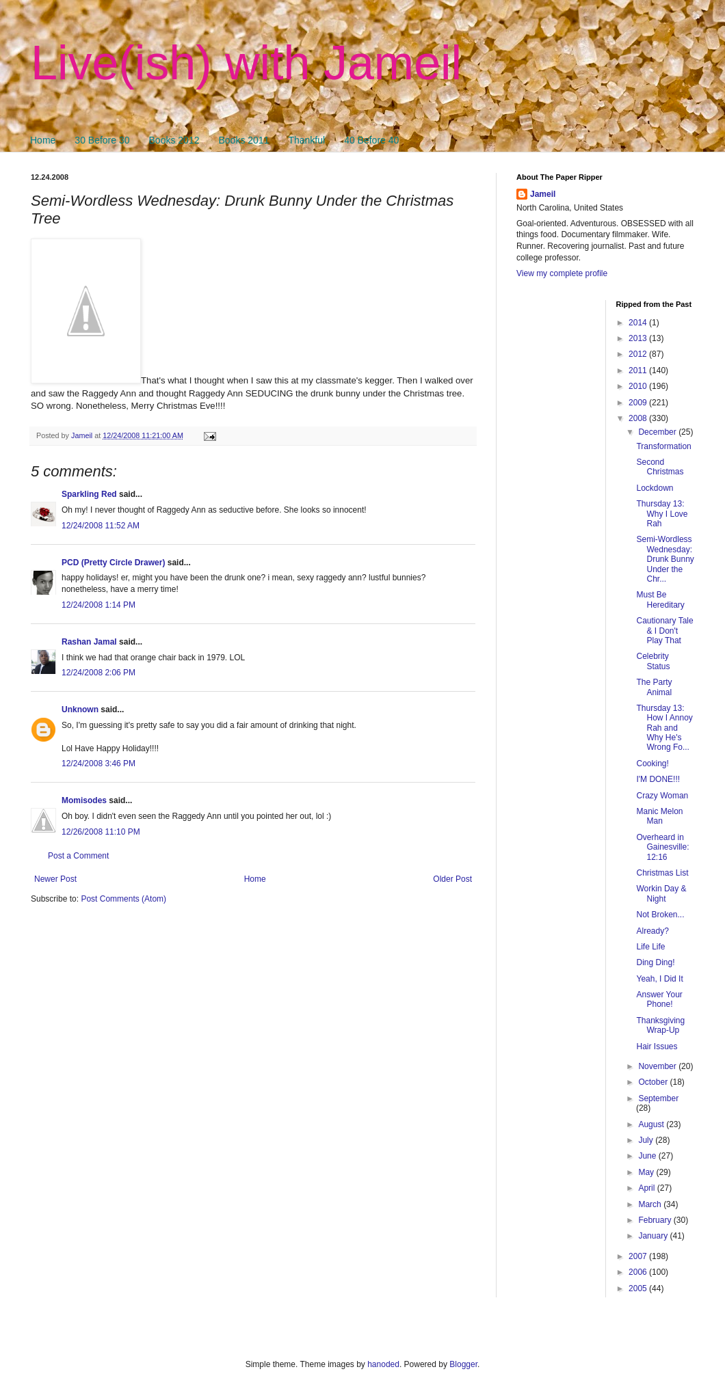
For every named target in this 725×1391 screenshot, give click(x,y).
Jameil (542, 194)
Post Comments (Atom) (123, 899)
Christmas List (662, 873)
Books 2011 (243, 140)
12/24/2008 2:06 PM (98, 672)
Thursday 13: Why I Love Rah (661, 513)
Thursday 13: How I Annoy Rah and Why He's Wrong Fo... (664, 728)
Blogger (463, 1364)
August (652, 1124)
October (654, 1082)
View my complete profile (561, 273)
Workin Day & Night (661, 893)
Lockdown (654, 488)
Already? (652, 931)
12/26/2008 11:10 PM (101, 832)
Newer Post (55, 879)
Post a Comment (78, 856)
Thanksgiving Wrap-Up (660, 1025)
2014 (639, 322)
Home (42, 140)
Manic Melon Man (659, 816)
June (648, 1156)
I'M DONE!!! (658, 779)
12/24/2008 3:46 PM (98, 763)
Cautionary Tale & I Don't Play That (664, 630)
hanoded (383, 1364)
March (650, 1204)
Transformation (663, 446)
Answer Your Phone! (659, 999)
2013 (639, 338)
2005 (639, 1288)
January (654, 1236)
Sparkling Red (89, 494)
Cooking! (652, 763)
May (647, 1172)
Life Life (650, 946)
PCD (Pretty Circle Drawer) (113, 562)
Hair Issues (656, 1046)
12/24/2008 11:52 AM (101, 525)
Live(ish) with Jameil (246, 63)
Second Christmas (659, 466)
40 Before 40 (371, 140)
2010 (639, 386)
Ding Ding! (655, 962)
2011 (639, 370)
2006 (639, 1272)
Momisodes (84, 800)
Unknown (80, 709)
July (646, 1140)
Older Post (452, 879)
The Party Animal (654, 687)
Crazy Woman (662, 795)
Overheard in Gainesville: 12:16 (662, 847)
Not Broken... (660, 914)
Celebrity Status (653, 661)
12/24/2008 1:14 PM (98, 605)
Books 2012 (174, 140)
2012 (639, 354)
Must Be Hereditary (660, 599)
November (658, 1066)
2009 (639, 402)
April (647, 1188)
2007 (639, 1256)
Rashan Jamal (89, 642)
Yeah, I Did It (659, 979)
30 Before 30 (102, 140)
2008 (639, 418)
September (658, 1098)
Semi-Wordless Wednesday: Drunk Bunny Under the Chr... (665, 559)
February (655, 1220)
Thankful (306, 140)
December (658, 432)
